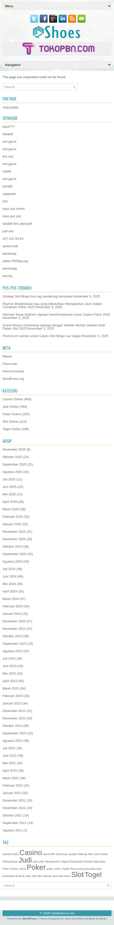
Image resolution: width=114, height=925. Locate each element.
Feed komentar (13, 371)
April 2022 (9, 770)
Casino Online (12, 399)
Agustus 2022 (12, 741)
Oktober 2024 (12, 546)
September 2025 (14, 464)
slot (4, 201)
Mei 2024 (9, 584)
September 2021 (14, 823)
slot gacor (9, 141)
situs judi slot (11, 216)
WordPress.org (13, 379)
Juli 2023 (8, 658)
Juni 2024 (9, 576)
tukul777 (8, 126)
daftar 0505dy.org (15, 261)
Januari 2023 (11, 703)
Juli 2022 (8, 748)
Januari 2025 (11, 524)
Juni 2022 (9, 755)
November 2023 (14, 629)
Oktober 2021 (12, 815)
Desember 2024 (14, 531)
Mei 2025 (9, 494)
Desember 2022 (14, 711)
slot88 (6, 171)
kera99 (7, 186)
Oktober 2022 (12, 726)
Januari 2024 (11, 614)
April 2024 (9, 591)
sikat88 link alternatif (17, 224)
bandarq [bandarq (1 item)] (7, 854)
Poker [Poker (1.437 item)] (36, 867)
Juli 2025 (8, 479)
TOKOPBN (10, 108)
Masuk (7, 356)
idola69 (7, 134)
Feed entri (9, 364)
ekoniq (7, 276)
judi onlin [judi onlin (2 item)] (38, 861)
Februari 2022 (12, 785)
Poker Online (11, 414)
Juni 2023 (9, 666)
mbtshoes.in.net (62, 913)
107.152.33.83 (12, 238)
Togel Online (11, 429)
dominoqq (9, 268)
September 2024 (14, 554)
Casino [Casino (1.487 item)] (30, 853)
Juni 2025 (9, 487)
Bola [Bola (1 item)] (15, 854)
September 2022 (14, 733)
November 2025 (14, 449)
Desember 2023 (14, 621)
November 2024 (14, 539)
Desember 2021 (14, 800)
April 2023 (9, 681)
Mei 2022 (9, 763)
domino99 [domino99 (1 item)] (49, 854)
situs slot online (13, 209)
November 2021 (14, 808)
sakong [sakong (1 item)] (47, 875)
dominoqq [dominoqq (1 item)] (61, 854)
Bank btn (105, 918)
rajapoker (9, 194)
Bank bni (82, 918)
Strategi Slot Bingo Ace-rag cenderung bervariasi (37, 296)
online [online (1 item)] (22, 868)
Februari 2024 (12, 606)
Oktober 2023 (12, 636)
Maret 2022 (10, 778)
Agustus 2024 (12, 561)
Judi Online (10, 406)
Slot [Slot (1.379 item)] (77, 874)
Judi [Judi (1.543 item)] (25, 860)
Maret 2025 (10, 509)
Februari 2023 (12, 696)
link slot (7, 156)
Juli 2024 (8, 569)
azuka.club (10, 246)
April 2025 (9, 502)
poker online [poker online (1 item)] (54, 868)
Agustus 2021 (12, 830)
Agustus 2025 (12, 472)
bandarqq (9, 253)
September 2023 (14, 643)
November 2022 (14, 718)
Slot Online (10, 421)
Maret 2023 (10, 688)
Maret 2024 (10, 599)
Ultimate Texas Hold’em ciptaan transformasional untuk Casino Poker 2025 (56, 314)
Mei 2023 (9, 673)
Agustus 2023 (12, 651)
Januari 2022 (11, 793)
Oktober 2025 (12, 457)
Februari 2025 (12, 517)
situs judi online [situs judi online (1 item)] (61, 875)
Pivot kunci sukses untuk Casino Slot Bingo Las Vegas (41, 336)
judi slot (7, 231)
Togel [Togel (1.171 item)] (93, 874)
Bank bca (71, 918)
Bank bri (94, 918)
